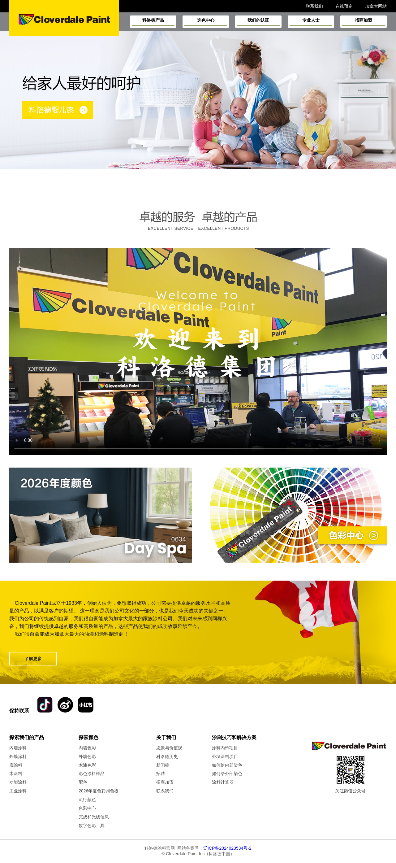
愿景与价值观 (169, 747)
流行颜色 (87, 799)
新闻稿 (162, 765)
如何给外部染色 (227, 773)
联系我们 (165, 790)
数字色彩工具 (92, 825)
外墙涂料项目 (225, 756)
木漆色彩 (87, 765)
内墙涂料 (18, 747)
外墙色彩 (87, 756)
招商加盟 (363, 22)
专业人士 (311, 22)
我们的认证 (258, 22)
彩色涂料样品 (92, 773)
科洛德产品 (153, 22)
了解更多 (33, 658)
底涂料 (15, 765)
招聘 (160, 773)
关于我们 (166, 737)
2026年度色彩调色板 (98, 790)
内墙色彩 (87, 747)
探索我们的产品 (26, 737)
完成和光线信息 (94, 816)
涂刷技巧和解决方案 (234, 737)
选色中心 (205, 22)
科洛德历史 (167, 756)
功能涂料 (18, 782)
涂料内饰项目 (225, 747)
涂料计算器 (223, 782)
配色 (83, 782)
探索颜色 (88, 737)
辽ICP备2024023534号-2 (227, 848)
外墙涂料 (18, 756)
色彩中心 (87, 808)
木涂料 (15, 773)
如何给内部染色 (227, 765)
